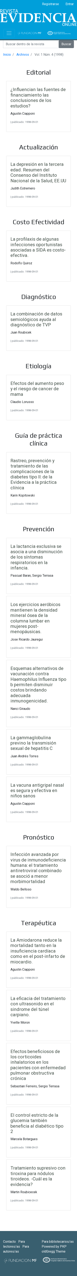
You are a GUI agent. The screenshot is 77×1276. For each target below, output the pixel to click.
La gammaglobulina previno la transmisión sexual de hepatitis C (33, 743)
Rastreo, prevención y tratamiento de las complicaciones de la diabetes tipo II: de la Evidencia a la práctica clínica (33, 474)
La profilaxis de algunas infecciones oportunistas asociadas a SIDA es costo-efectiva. (38, 247)
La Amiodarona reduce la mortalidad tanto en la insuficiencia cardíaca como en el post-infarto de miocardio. (37, 951)
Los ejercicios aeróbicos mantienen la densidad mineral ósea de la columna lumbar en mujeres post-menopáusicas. (35, 618)
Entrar (70, 4)
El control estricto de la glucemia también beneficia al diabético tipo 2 (36, 1123)
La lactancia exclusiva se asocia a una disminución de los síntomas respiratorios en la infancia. (36, 557)
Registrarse (50, 4)
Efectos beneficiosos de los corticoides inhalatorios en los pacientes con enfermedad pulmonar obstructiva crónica (38, 1065)
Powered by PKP (54, 1246)
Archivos (22, 55)
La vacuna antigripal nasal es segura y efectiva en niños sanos (37, 791)
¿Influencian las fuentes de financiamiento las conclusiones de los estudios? (38, 97)
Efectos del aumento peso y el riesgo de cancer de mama (37, 389)
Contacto (10, 1242)
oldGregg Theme (54, 1251)
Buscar (66, 44)
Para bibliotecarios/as (58, 1242)
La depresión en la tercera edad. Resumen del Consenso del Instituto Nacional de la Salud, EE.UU (38, 172)
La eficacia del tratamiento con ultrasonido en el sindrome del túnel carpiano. (38, 1006)
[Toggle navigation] (9, 33)
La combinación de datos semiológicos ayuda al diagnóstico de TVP (36, 319)
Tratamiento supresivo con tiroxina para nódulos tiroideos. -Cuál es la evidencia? (38, 1176)
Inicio (7, 55)
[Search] (31, 44)
